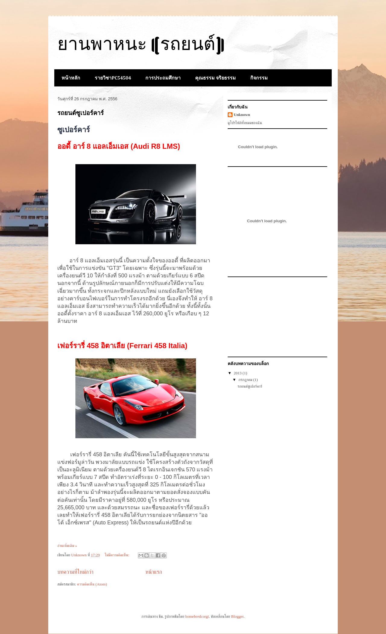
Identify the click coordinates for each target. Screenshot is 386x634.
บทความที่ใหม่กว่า (75, 572)
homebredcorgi (197, 616)
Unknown (242, 114)
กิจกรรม (259, 78)
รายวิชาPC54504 (113, 78)
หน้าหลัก (71, 78)
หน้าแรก (153, 572)
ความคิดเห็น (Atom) (92, 584)
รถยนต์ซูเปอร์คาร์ (80, 113)
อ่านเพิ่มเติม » (67, 545)
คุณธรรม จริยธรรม (215, 78)
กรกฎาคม (246, 379)
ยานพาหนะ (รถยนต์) (141, 45)
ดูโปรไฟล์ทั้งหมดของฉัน (245, 122)
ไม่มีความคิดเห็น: (117, 555)
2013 (238, 373)
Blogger (237, 616)
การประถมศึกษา (163, 78)
